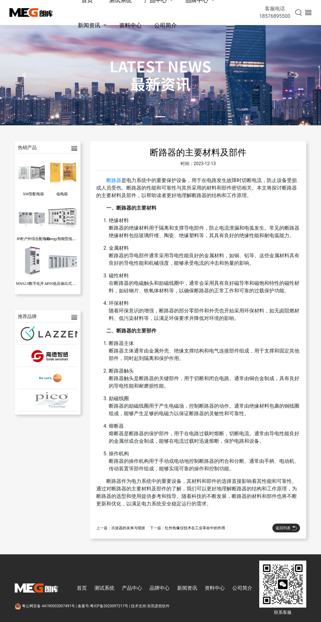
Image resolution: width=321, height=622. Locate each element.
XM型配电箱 (33, 194)
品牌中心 (160, 588)
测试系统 (104, 588)
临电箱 (62, 194)
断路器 (113, 180)
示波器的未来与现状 (128, 528)
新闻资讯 (89, 25)
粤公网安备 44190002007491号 (45, 606)
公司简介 (165, 25)
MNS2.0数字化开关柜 (33, 283)
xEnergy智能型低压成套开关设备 (72, 239)
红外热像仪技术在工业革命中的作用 (195, 528)
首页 (82, 588)
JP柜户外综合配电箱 (33, 239)
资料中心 (130, 25)
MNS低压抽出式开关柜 (64, 283)
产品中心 (132, 588)
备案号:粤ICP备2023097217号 (103, 606)
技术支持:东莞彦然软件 (150, 606)
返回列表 (286, 528)
